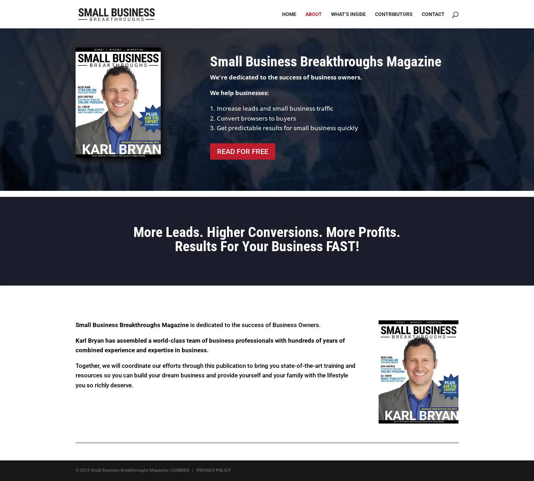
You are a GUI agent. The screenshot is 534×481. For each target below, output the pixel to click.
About (313, 14)
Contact (433, 14)
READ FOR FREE (242, 151)
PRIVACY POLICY (214, 470)
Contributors (394, 14)
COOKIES (180, 470)
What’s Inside (348, 14)
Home (289, 14)
